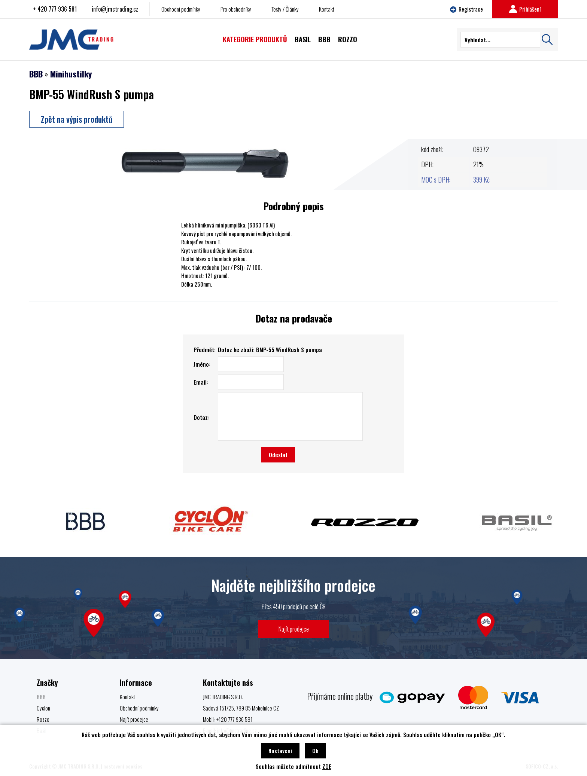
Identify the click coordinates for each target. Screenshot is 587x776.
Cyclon (43, 708)
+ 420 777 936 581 (55, 8)
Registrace (466, 9)
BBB (36, 73)
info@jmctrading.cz (115, 8)
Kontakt (326, 9)
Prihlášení (525, 9)
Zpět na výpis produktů (76, 119)
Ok (315, 750)
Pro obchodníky (235, 9)
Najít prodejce (294, 628)
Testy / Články (285, 9)
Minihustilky (71, 73)
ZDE (326, 766)
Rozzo (43, 719)
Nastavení (280, 750)
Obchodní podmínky (180, 9)
